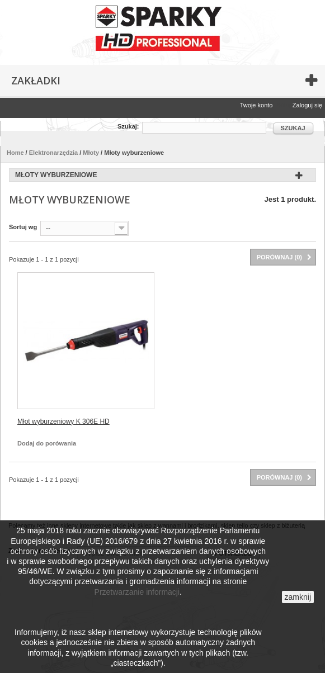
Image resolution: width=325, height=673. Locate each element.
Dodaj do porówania (46, 443)
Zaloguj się (307, 105)
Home (15, 152)
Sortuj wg (23, 227)
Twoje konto (256, 105)
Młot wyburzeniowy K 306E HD (63, 421)
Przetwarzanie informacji (137, 591)
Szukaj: (128, 126)
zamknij (298, 597)
